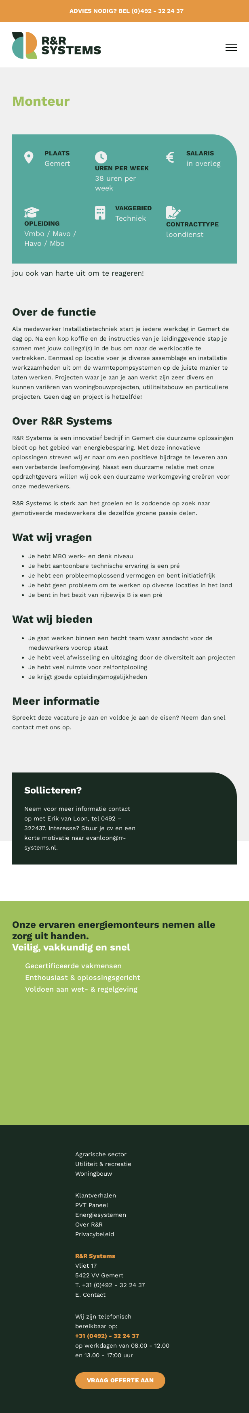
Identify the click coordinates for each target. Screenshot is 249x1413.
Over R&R (89, 1224)
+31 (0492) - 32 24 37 (107, 1336)
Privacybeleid (94, 1234)
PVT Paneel (91, 1205)
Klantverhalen (95, 1195)
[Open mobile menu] (231, 47)
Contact (94, 1294)
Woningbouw (93, 1173)
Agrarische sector (101, 1154)
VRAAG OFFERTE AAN (121, 1380)
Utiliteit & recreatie (103, 1164)
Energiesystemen (100, 1214)
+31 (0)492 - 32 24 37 (113, 1285)
